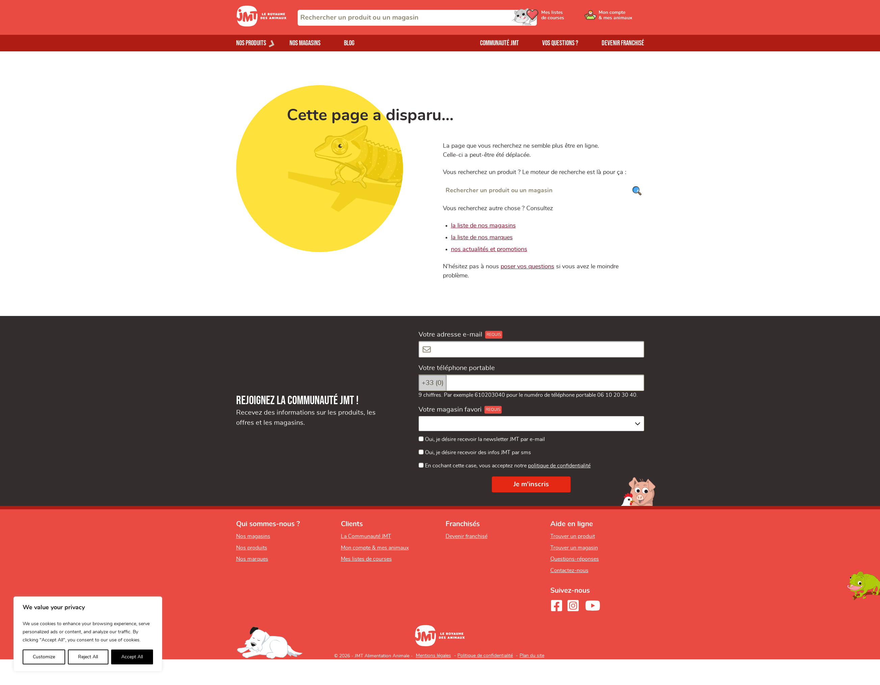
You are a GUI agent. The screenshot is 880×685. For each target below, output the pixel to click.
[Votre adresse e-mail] (531, 349)
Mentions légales (433, 655)
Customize (44, 657)
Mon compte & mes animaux (375, 548)
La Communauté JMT (366, 536)
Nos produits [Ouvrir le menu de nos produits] (251, 43)
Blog (349, 43)
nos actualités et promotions (489, 249)
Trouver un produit (572, 536)
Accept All (132, 657)
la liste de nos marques (482, 238)
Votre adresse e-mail (450, 334)
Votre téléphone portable (457, 368)
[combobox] (417, 18)
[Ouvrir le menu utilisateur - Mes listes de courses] (570, 17)
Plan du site (532, 655)
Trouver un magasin (574, 548)
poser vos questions (527, 267)
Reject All (88, 657)
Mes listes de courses (366, 559)
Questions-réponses (574, 559)
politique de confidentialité (559, 465)
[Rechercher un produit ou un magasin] (543, 190)
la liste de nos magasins (483, 226)
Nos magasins (305, 43)
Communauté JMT (499, 43)
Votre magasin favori (450, 409)
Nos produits (251, 548)
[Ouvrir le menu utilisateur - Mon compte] (621, 17)
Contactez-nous (569, 570)
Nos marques (252, 559)
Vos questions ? (560, 43)
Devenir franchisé (623, 43)
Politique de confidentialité (485, 655)
